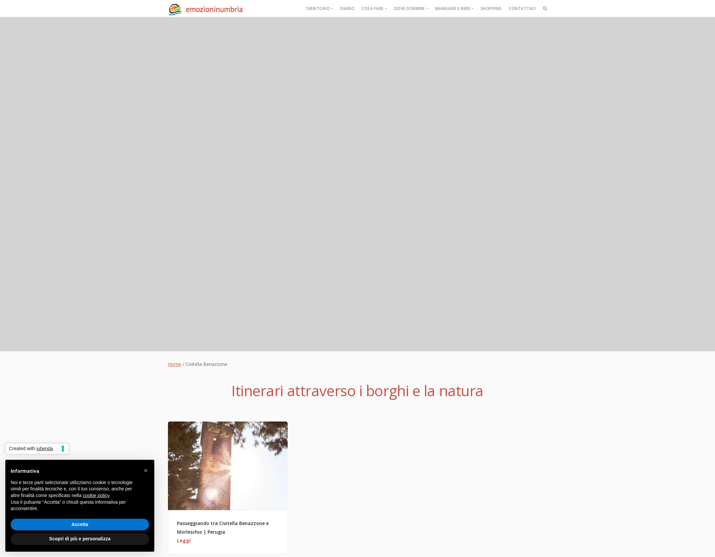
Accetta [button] (80, 524)
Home (174, 364)
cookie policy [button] (96, 495)
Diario (347, 8)
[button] (145, 470)
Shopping (491, 8)
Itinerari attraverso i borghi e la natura (357, 391)
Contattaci (522, 8)
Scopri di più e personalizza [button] (79, 538)
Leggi (184, 540)
